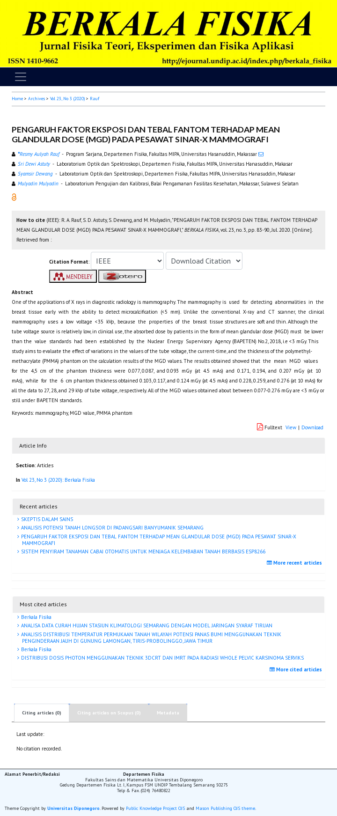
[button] (14, 196)
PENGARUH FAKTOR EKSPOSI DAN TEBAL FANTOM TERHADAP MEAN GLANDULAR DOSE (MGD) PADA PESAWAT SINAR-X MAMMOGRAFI (158, 539)
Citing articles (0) (41, 713)
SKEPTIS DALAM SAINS (46, 519)
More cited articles (297, 669)
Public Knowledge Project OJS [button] (155, 808)
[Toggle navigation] (20, 76)
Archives (36, 99)
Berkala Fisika (35, 617)
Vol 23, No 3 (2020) (67, 99)
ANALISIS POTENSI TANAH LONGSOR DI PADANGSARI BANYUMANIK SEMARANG (112, 527)
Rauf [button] (94, 99)
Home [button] (17, 99)
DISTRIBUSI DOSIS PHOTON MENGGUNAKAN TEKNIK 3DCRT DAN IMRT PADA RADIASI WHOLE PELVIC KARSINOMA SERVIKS (162, 657)
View (291, 427)
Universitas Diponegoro (73, 808)
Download (312, 427)
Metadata (168, 713)
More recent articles (295, 562)
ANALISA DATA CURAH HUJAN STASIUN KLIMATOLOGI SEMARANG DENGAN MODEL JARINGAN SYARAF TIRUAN (146, 625)
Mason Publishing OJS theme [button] (225, 808)
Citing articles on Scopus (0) (109, 713)
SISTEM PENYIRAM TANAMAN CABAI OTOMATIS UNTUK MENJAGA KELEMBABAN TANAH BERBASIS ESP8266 (142, 551)
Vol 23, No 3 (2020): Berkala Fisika (58, 480)
